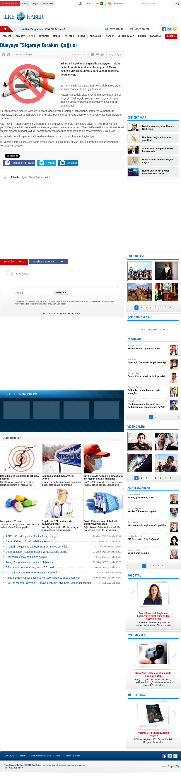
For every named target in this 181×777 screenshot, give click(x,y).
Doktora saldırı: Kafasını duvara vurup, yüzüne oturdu (36, 551)
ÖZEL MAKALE (136, 635)
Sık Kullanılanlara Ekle (41, 756)
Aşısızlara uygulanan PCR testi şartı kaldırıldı (32, 572)
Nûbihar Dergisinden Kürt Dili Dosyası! (43, 29)
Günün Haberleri (9, 3)
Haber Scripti (167, 766)
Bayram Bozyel (148, 390)
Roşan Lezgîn (148, 375)
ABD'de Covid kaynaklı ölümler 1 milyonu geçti (32, 536)
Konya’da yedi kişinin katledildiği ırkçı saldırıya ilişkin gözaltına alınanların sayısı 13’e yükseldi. (153, 679)
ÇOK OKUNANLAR (138, 317)
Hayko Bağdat (148, 510)
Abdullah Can (148, 404)
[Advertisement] (114, 19)
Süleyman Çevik (148, 347)
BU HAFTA (152, 329)
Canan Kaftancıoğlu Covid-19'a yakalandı (29, 541)
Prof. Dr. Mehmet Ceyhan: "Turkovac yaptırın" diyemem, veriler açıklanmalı (49, 582)
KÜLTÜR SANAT (137, 695)
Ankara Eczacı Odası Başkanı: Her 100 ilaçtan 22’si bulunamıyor (43, 577)
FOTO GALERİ (135, 256)
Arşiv (35, 3)
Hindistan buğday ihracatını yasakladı (156, 139)
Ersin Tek (148, 361)
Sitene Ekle (47, 3)
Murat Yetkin (148, 496)
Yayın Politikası (73, 756)
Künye (25, 3)
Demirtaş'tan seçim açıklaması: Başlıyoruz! (158, 127)
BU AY (162, 329)
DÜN (143, 329)
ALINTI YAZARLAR (138, 488)
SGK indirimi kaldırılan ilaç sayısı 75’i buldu (30, 567)
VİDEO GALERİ (136, 426)
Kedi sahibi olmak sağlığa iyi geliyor (26, 556)
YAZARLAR (134, 339)
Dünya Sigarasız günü (39, 177)
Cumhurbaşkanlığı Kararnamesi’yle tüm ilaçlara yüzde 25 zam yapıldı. (20, 524)
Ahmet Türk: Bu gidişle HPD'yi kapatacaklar (158, 150)
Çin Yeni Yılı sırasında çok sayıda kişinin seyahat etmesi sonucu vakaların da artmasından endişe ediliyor (103, 480)
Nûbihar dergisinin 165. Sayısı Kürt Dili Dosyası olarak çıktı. (153, 737)
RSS (58, 756)
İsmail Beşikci (148, 552)
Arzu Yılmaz (148, 524)
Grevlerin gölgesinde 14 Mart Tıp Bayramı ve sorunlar (36, 546)
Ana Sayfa (9, 756)
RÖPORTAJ (134, 575)
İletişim (22, 756)
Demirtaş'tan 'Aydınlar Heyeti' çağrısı (157, 161)
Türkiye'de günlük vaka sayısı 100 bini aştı (30, 562)
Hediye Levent (148, 538)
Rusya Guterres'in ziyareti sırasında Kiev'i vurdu (156, 172)
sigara (24, 177)
